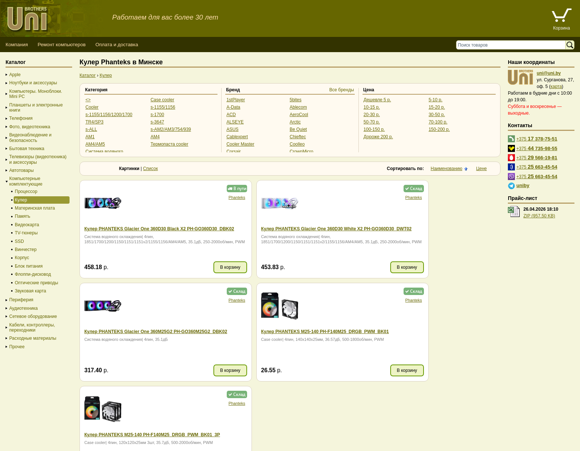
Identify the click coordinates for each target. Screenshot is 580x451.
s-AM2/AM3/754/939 (171, 129)
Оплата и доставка (116, 44)
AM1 (90, 136)
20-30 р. (372, 114)
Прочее (16, 346)
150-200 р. (439, 129)
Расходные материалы (32, 338)
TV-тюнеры (26, 232)
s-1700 (157, 114)
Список (150, 168)
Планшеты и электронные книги (36, 107)
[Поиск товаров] (512, 45)
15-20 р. (437, 107)
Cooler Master (240, 144)
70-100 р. (438, 122)
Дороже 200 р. (378, 136)
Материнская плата (35, 208)
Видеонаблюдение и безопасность (30, 137)
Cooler (91, 107)
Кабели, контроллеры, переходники (32, 327)
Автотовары (21, 170)
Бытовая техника (26, 148)
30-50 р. (437, 114)
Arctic (295, 122)
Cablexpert (237, 136)
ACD (231, 114)
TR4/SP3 (94, 122)
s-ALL (91, 129)
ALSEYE (235, 122)
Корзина (561, 28)
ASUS (232, 129)
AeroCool (299, 114)
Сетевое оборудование (33, 316)
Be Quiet (298, 129)
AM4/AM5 (95, 144)
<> (88, 99)
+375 (536, 138)
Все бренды (341, 89)
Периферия (21, 299)
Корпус (22, 257)
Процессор (26, 191)
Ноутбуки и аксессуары (33, 82)
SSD (19, 241)
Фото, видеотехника (29, 126)
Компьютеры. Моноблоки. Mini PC (35, 94)
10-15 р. (372, 107)
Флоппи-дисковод (33, 274)
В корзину (160, 267)
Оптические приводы (36, 282)
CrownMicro (301, 151)
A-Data (233, 107)
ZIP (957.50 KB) (539, 215)
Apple (15, 74)
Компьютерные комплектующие (26, 181)
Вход (42, 444)
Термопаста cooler (169, 144)
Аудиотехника (23, 308)
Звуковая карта (30, 291)
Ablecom (298, 107)
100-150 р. (374, 129)
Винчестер (26, 249)
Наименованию (446, 168)
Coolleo (297, 144)
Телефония (21, 118)
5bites (295, 99)
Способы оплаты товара (59, 430)
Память (22, 216)
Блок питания (29, 266)
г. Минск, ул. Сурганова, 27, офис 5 (274, 437)
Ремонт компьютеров (62, 44)
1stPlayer (235, 99)
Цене (481, 168)
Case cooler (162, 99)
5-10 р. (435, 99)
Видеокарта (27, 224)
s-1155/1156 (163, 107)
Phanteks (166, 197)
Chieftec (298, 136)
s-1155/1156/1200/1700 (108, 114)
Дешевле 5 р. (377, 99)
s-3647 (157, 122)
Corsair (233, 151)
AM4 (155, 136)
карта (556, 86)
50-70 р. (372, 122)
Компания (17, 44)
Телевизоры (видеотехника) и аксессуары (38, 159)
